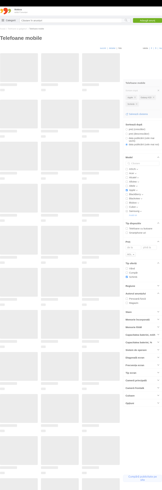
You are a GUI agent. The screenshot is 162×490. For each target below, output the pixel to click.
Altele (132, 183)
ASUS (132, 166)
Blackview (134, 195)
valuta (145, 48)
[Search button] (126, 20)
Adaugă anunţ (147, 20)
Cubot (132, 204)
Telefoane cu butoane (140, 226)
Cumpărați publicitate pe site (142, 478)
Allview (133, 179)
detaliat (112, 48)
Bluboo (133, 200)
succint (103, 48)
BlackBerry (135, 191)
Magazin (133, 300)
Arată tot (133, 212)
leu (160, 48)
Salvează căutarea (138, 111)
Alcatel (132, 174)
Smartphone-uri (137, 230)
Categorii (11, 20)
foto (120, 48)
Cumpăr (133, 270)
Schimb (133, 274)
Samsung (134, 208)
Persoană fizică (137, 296)
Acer (131, 170)
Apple (132, 187)
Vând (132, 265)
